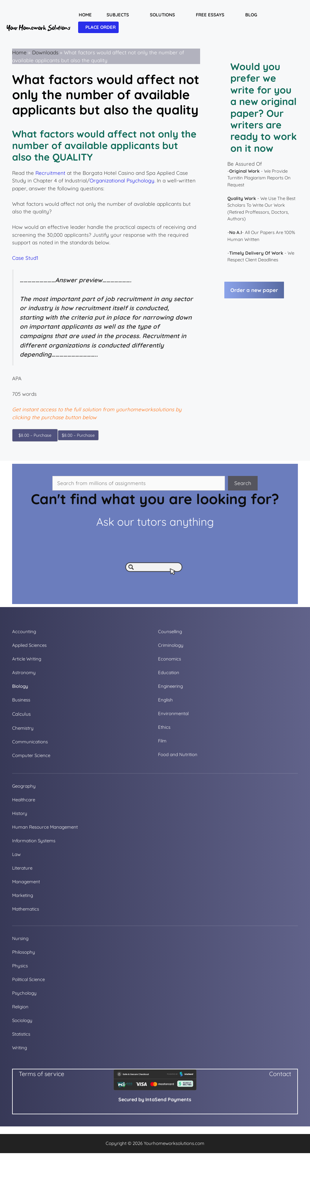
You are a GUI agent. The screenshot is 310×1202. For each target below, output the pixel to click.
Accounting (24, 631)
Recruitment (50, 173)
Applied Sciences (29, 645)
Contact (280, 1074)
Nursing (20, 938)
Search (242, 483)
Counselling (170, 631)
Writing (19, 1048)
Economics (169, 659)
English (165, 700)
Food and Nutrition (177, 754)
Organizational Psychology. (122, 180)
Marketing (22, 895)
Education (168, 672)
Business (21, 700)
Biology (20, 686)
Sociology (22, 1020)
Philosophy (23, 952)
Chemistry (23, 728)
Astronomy (24, 672)
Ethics (164, 727)
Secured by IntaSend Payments (154, 1099)
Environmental (173, 713)
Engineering (170, 686)
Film (162, 741)
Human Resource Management (45, 827)
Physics (20, 966)
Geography (24, 786)
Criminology (170, 645)
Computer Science (31, 755)
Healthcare (23, 800)
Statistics (21, 1034)
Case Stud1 (25, 258)
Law (16, 854)
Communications (30, 742)
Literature (22, 868)
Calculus (21, 714)
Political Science (28, 979)
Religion (20, 1007)
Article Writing (26, 659)
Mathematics (25, 909)
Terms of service (41, 1074)
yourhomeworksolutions (145, 409)
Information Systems (33, 841)
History (19, 813)
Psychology (24, 993)
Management (26, 882)
